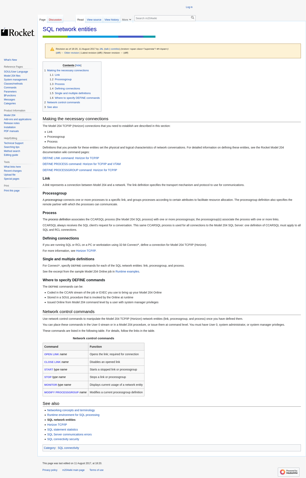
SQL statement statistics (62, 429)
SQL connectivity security (63, 439)
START (48, 369)
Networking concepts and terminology (71, 410)
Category (49, 447)
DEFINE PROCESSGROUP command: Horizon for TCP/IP (80, 170)
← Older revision (70, 52)
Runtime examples (127, 271)
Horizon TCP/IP (85, 250)
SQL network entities (61, 419)
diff (58, 52)
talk (107, 48)
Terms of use (97, 470)
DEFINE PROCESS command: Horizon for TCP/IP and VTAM (82, 164)
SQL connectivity (68, 447)
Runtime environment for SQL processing (73, 414)
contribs (115, 48)
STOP (48, 377)
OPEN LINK (51, 354)
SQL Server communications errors (69, 434)
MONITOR (50, 384)
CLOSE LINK (52, 362)
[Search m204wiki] (165, 18)
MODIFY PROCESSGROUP (61, 392)
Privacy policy (49, 470)
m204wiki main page (73, 470)
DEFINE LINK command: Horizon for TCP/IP (71, 158)
